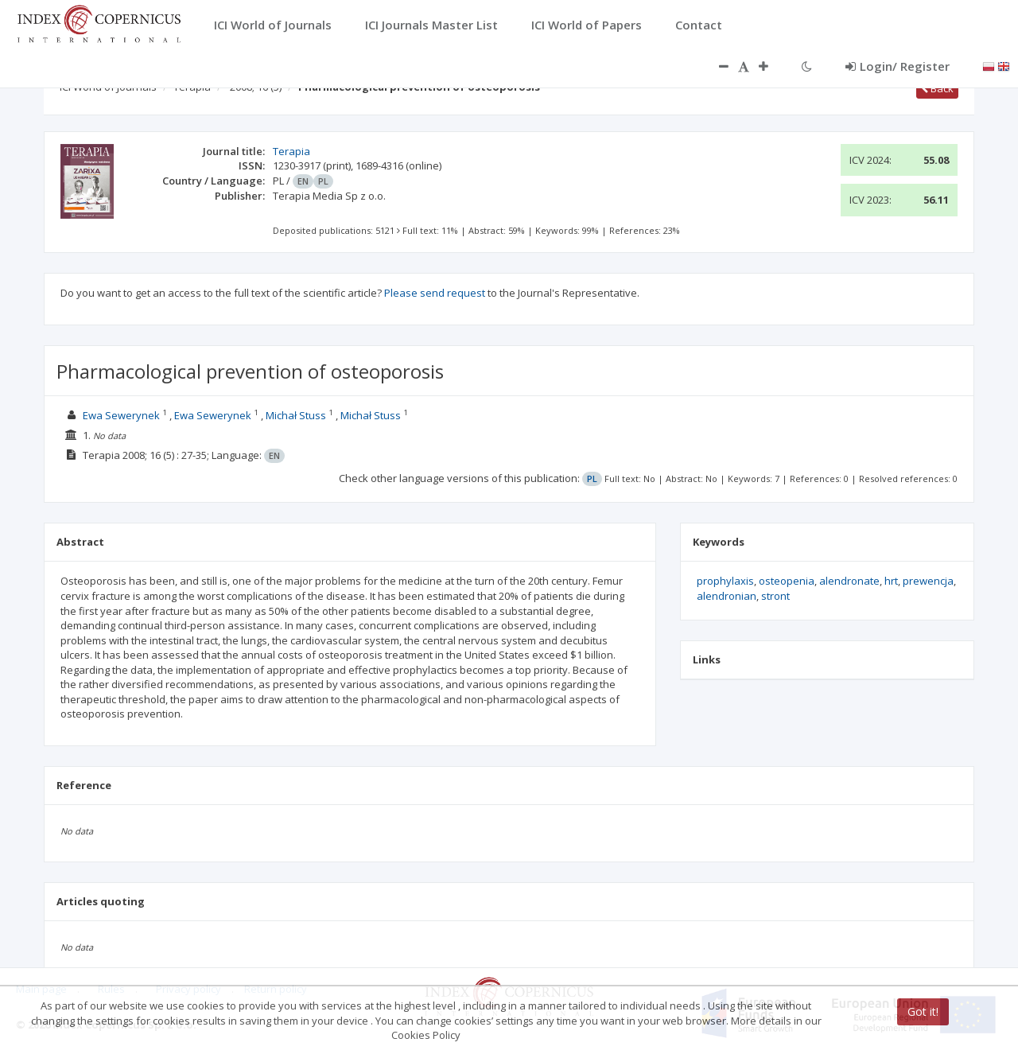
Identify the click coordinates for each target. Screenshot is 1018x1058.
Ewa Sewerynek (121, 415)
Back (937, 88)
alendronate (849, 581)
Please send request (434, 293)
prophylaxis (725, 581)
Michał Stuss (296, 415)
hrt (891, 581)
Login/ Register (897, 66)
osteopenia (786, 581)
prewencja (928, 581)
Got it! (922, 1011)
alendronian (726, 596)
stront (775, 596)
